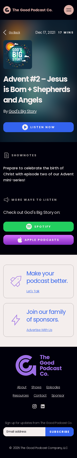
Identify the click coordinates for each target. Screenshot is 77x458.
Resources (21, 395)
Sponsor (58, 395)
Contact (40, 395)
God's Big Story (23, 111)
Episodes (53, 387)
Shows (36, 387)
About (21, 387)
